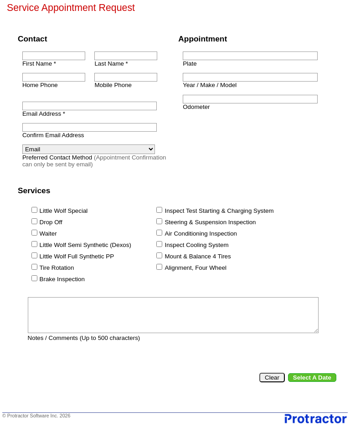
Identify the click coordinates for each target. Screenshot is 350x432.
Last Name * (111, 63)
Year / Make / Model (210, 85)
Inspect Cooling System (196, 245)
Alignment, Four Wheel (195, 267)
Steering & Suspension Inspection (210, 222)
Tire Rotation (57, 267)
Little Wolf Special (64, 210)
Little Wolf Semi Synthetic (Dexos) (85, 245)
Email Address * (43, 113)
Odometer (196, 106)
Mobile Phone (113, 85)
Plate (189, 63)
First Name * (39, 63)
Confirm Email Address (53, 135)
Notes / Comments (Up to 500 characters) (84, 337)
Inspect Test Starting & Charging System (219, 210)
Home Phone (40, 85)
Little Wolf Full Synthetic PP (77, 256)
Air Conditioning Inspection (201, 233)
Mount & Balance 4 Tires (198, 256)
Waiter (48, 233)
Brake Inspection (62, 279)
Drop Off (51, 222)
